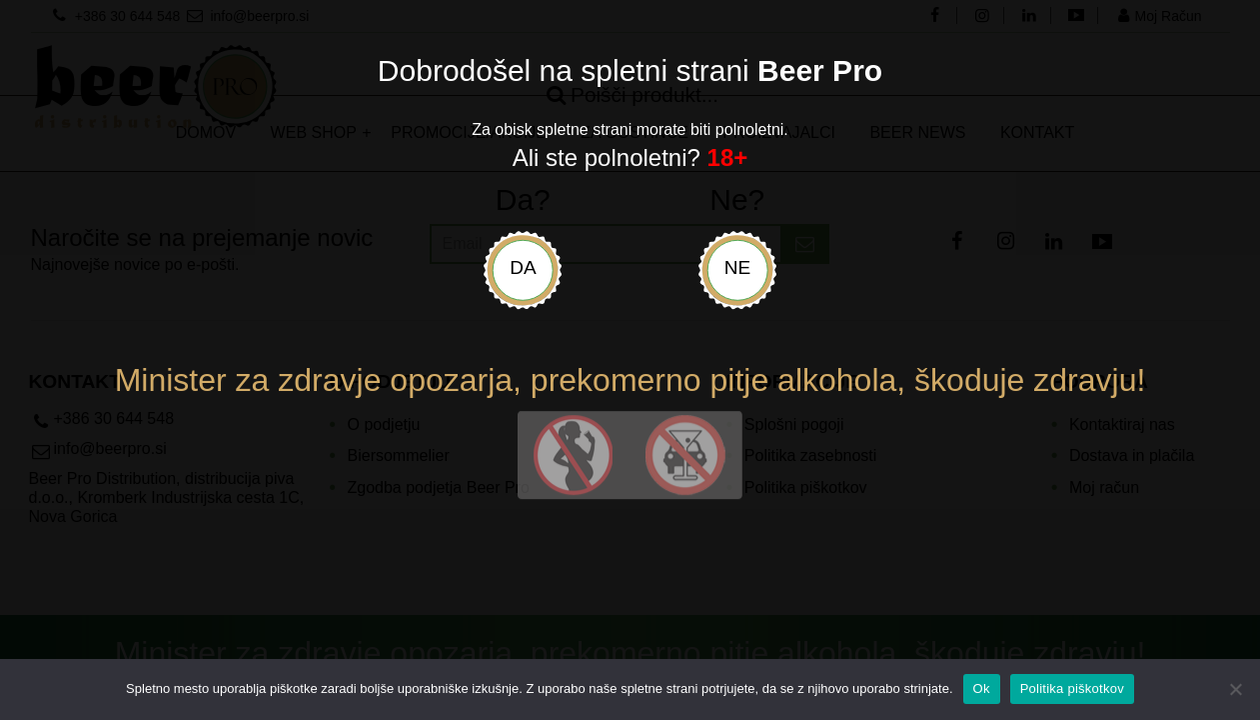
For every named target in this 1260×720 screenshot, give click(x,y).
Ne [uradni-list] (737, 267)
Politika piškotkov (1072, 688)
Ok (981, 688)
